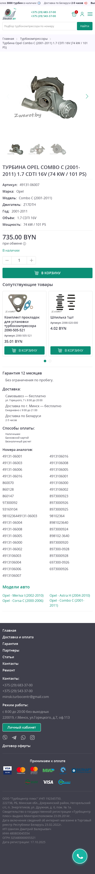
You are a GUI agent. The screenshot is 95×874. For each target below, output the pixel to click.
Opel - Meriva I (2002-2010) (23, 595)
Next (87, 96)
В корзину (51, 273)
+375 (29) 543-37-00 (43, 16)
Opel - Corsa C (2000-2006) (22, 600)
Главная (8, 39)
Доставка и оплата (18, 637)
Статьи (8, 657)
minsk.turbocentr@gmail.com (25, 696)
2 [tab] (50, 361)
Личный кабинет (21, 727)
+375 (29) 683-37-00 (43, 12)
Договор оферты (16, 746)
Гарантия (10, 643)
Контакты (10, 663)
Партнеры (10, 650)
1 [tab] (45, 361)
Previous (8, 96)
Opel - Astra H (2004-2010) (70, 595)
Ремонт (8, 670)
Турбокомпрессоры (34, 39)
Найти (84, 26)
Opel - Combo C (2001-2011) (70, 603)
